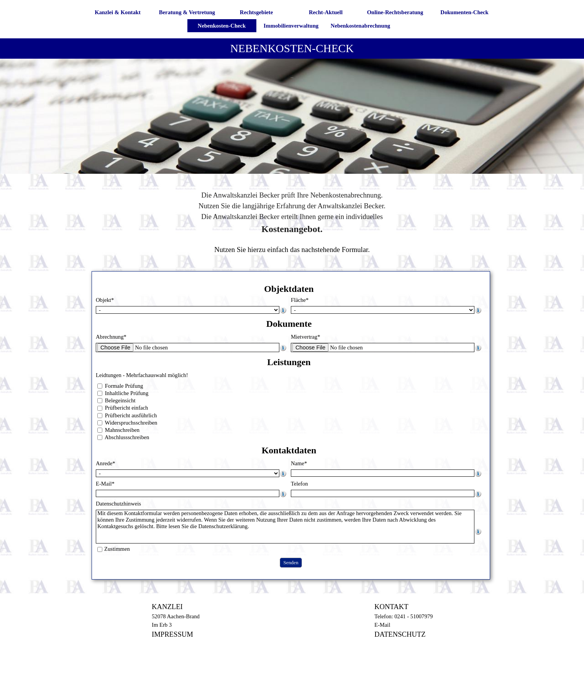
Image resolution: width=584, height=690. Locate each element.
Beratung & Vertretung (187, 12)
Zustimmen (117, 549)
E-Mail (382, 625)
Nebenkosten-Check (222, 26)
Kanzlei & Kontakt (118, 12)
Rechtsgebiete (256, 12)
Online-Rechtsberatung (395, 12)
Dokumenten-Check (464, 12)
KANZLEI (167, 607)
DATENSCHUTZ (400, 634)
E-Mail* (105, 484)
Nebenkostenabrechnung (360, 26)
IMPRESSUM (172, 634)
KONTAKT (391, 607)
